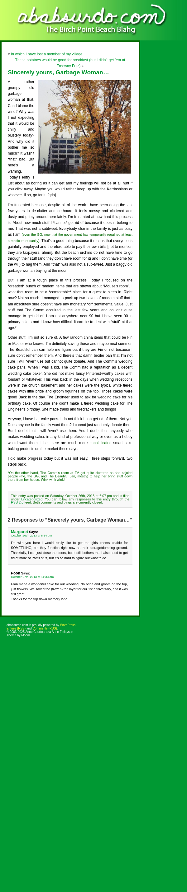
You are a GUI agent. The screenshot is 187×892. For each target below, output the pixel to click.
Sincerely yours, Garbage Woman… (58, 72)
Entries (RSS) (16, 628)
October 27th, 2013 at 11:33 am (32, 576)
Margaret (19, 531)
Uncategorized (32, 499)
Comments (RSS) (44, 628)
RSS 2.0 (17, 502)
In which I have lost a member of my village (46, 54)
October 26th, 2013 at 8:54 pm (31, 535)
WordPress (67, 625)
